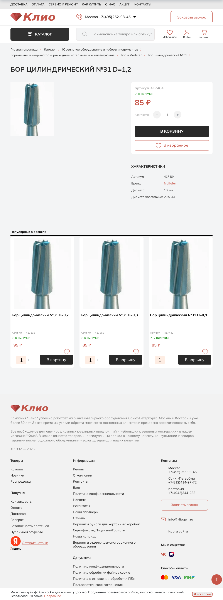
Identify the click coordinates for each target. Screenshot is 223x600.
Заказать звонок (184, 505)
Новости (79, 500)
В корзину (172, 131)
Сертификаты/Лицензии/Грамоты (99, 530)
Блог (77, 488)
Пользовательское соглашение (98, 585)
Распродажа (20, 481)
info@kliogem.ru (180, 519)
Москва (91, 17)
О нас (110, 4)
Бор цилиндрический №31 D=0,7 (40, 315)
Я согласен (202, 594)
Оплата (38, 4)
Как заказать (21, 502)
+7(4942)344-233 (181, 493)
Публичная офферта (26, 532)
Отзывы (79, 518)
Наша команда (84, 536)
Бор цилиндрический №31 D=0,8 (109, 315)
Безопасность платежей (29, 526)
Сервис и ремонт (63, 4)
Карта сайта (178, 531)
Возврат (17, 520)
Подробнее (52, 596)
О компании (82, 475)
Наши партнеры (85, 512)
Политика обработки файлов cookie (101, 573)
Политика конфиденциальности (98, 494)
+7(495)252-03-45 (115, 17)
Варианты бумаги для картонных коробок (106, 524)
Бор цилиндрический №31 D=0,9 (178, 315)
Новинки (17, 475)
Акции (124, 4)
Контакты (142, 4)
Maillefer (170, 183)
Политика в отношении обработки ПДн (104, 579)
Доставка (18, 4)
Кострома (176, 489)
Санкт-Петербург (182, 478)
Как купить (91, 4)
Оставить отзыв (35, 543)
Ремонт (78, 469)
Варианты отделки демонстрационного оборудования (104, 544)
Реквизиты (81, 506)
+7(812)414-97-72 (182, 482)
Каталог (40, 34)
